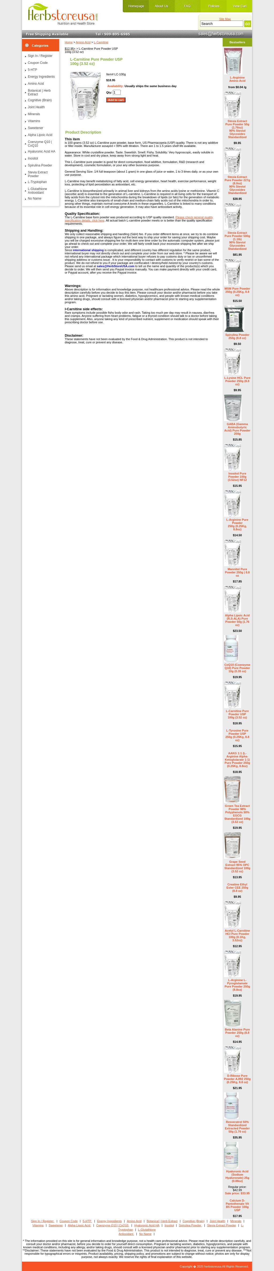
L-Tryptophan (37, 182)
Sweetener (35, 128)
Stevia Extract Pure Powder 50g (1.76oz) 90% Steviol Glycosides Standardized (237, 129)
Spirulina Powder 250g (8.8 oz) (237, 336)
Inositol (33, 158)
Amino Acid (83, 42)
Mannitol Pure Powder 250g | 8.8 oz (237, 572)
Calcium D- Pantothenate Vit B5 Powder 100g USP (237, 1205)
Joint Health (36, 107)
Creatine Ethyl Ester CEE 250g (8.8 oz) (237, 887)
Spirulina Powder (40, 165)
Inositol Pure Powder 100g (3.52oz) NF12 (237, 476)
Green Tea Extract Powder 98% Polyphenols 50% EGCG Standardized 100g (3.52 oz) (237, 813)
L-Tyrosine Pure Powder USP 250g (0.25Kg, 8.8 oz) (237, 735)
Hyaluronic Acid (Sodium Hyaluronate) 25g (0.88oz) (237, 1176)
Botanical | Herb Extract (39, 92)
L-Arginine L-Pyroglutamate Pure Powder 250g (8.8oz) (237, 984)
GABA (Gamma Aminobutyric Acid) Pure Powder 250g (237, 428)
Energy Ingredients (41, 77)
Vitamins (34, 121)
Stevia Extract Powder (38, 174)
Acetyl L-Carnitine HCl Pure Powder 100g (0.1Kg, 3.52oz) (237, 935)
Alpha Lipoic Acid (40, 135)
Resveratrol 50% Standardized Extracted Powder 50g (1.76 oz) (237, 1126)
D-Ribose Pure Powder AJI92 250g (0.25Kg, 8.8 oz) (237, 1079)
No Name (34, 198)
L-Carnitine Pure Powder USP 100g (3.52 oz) (237, 714)
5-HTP (32, 70)
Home (69, 42)
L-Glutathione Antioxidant (37, 191)
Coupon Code (38, 63)
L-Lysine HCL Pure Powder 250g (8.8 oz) (237, 381)
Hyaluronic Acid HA (41, 151)
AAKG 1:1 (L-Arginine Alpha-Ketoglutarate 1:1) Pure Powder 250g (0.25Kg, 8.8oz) (237, 760)
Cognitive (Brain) (40, 100)
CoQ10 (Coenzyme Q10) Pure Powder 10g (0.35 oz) (237, 668)
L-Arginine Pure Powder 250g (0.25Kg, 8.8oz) (237, 524)
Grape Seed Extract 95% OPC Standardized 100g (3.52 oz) (237, 866)
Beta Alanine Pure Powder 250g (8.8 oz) (237, 1032)
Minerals (34, 114)
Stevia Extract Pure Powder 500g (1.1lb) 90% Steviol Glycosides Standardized (237, 240)
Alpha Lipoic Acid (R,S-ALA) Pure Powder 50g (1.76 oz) (237, 620)
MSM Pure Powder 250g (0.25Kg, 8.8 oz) (237, 292)
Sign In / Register (40, 56)
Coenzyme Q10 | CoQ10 (40, 143)
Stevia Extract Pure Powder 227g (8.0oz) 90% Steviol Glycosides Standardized (237, 185)
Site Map (225, 19)
